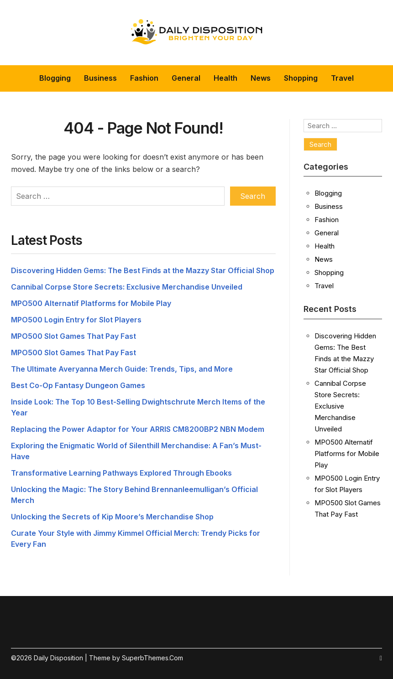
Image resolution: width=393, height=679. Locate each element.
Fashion (144, 78)
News (261, 78)
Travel (342, 78)
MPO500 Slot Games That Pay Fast (73, 336)
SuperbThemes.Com (152, 658)
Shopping (301, 78)
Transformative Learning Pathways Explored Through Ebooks (121, 472)
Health (225, 78)
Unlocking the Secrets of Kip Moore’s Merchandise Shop (112, 516)
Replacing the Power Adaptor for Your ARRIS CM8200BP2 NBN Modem (137, 429)
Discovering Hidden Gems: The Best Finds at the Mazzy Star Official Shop (142, 270)
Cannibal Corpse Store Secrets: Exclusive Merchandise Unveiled (126, 286)
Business (100, 78)
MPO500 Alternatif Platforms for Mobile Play (91, 303)
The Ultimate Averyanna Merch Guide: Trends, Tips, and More (122, 368)
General (186, 78)
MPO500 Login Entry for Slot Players (76, 319)
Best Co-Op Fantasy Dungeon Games (78, 385)
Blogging (55, 78)
